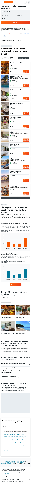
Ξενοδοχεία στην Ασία (21, 461)
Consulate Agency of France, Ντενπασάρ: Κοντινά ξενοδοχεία (14, 446)
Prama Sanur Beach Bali (16, 62)
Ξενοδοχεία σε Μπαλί (20, 462)
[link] (15, 284)
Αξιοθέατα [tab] (5, 426)
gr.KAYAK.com (7, 461)
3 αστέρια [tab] (15, 301)
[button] (2, 2)
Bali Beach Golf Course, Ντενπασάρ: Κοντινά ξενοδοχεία (15, 436)
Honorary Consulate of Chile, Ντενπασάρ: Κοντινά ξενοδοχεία (14, 443)
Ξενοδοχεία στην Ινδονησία (10, 462)
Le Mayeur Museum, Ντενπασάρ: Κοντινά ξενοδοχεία (14, 434)
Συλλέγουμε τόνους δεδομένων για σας (16, 479)
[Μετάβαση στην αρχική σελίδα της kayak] (8, 2)
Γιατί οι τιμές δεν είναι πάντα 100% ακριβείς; (16, 481)
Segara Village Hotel (15, 131)
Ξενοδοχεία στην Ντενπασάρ (6, 463)
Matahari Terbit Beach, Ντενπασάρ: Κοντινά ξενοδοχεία (15, 438)
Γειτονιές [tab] (12, 426)
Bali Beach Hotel (14, 185)
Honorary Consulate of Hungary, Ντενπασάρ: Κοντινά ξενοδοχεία (14, 449)
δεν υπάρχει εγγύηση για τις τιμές (8, 473)
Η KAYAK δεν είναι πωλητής (16, 477)
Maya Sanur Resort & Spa (16, 76)
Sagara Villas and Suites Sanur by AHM (19, 158)
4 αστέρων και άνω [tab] (6, 301)
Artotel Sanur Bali (14, 144)
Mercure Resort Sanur (15, 171)
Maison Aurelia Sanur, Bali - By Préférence (17, 104)
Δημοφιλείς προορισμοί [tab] (21, 426)
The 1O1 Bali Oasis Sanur (16, 117)
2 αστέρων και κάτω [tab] (24, 301)
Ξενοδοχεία (13, 461)
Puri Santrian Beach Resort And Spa (19, 89)
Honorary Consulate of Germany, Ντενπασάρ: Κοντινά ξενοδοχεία (14, 440)
